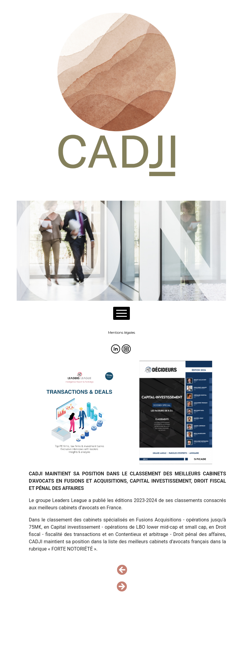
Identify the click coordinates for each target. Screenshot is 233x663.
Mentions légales (121, 332)
